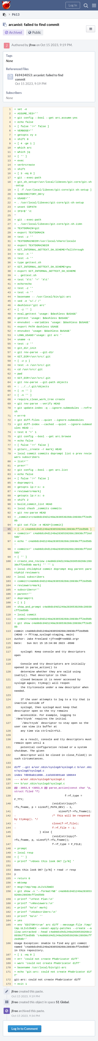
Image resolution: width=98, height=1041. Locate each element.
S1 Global (62, 1002)
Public (36, 32)
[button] (94, 5)
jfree (32, 45)
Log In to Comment (24, 1029)
